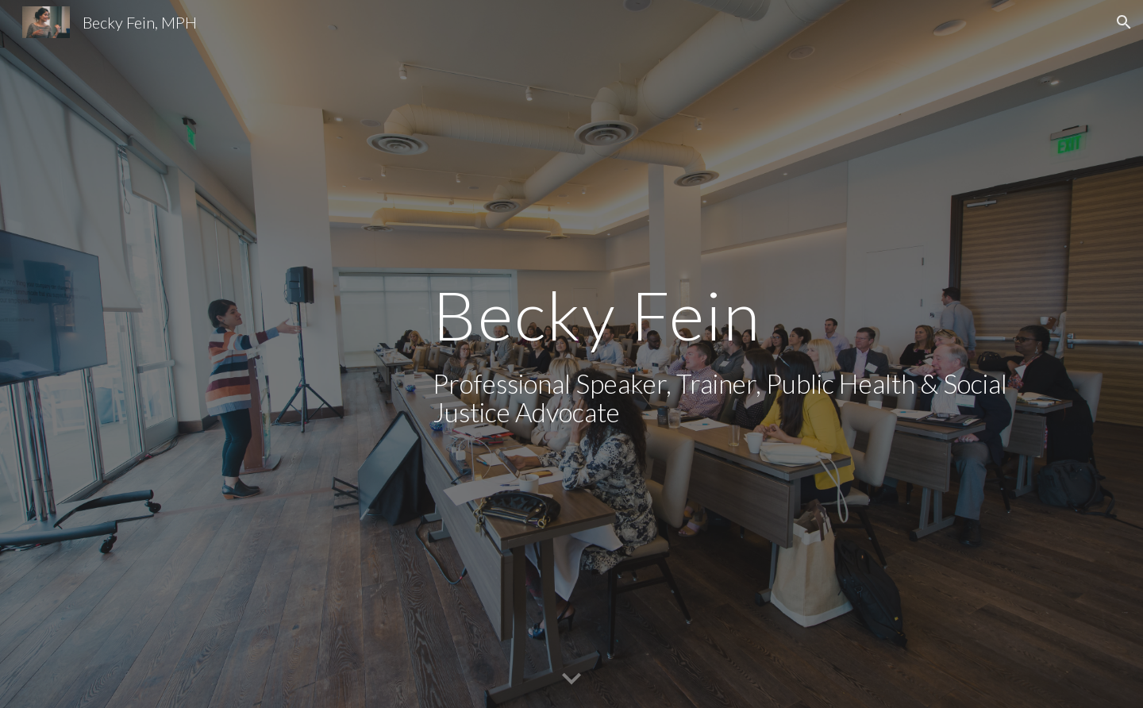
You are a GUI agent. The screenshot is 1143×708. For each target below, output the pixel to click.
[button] (1124, 22)
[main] (727, 354)
